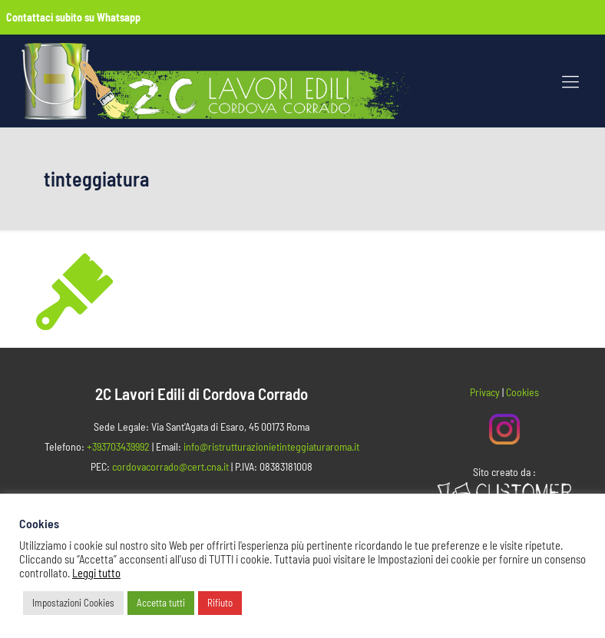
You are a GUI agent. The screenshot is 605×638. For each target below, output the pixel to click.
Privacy (485, 391)
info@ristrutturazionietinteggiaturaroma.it (271, 446)
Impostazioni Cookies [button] (73, 603)
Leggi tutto (96, 573)
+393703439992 (118, 446)
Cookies (522, 391)
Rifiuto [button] (220, 603)
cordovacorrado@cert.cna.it (170, 466)
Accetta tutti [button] (161, 603)
